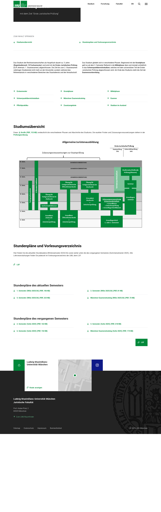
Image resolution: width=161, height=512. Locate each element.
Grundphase (68, 169)
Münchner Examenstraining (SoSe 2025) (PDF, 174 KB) (111, 409)
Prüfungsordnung (20, 213)
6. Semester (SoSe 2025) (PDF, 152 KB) (32, 409)
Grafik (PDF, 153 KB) (29, 210)
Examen (114, 176)
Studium (25, 13)
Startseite (17, 13)
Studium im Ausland (118, 183)
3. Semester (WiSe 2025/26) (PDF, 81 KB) (106, 369)
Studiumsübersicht (24, 120)
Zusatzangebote (70, 183)
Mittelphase (115, 169)
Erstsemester (22, 169)
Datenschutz (29, 506)
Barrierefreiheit (56, 506)
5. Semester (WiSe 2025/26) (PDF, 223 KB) (33, 376)
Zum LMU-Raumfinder (25, 495)
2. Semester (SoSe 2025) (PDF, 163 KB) (32, 402)
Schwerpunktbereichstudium (28, 176)
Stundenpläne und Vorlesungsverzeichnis (99, 120)
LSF (18, 343)
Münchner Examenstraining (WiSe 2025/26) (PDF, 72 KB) (112, 376)
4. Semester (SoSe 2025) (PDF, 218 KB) (105, 402)
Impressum (42, 506)
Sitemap (16, 506)
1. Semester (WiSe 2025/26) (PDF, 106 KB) (33, 369)
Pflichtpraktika (22, 183)
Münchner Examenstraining (74, 176)
